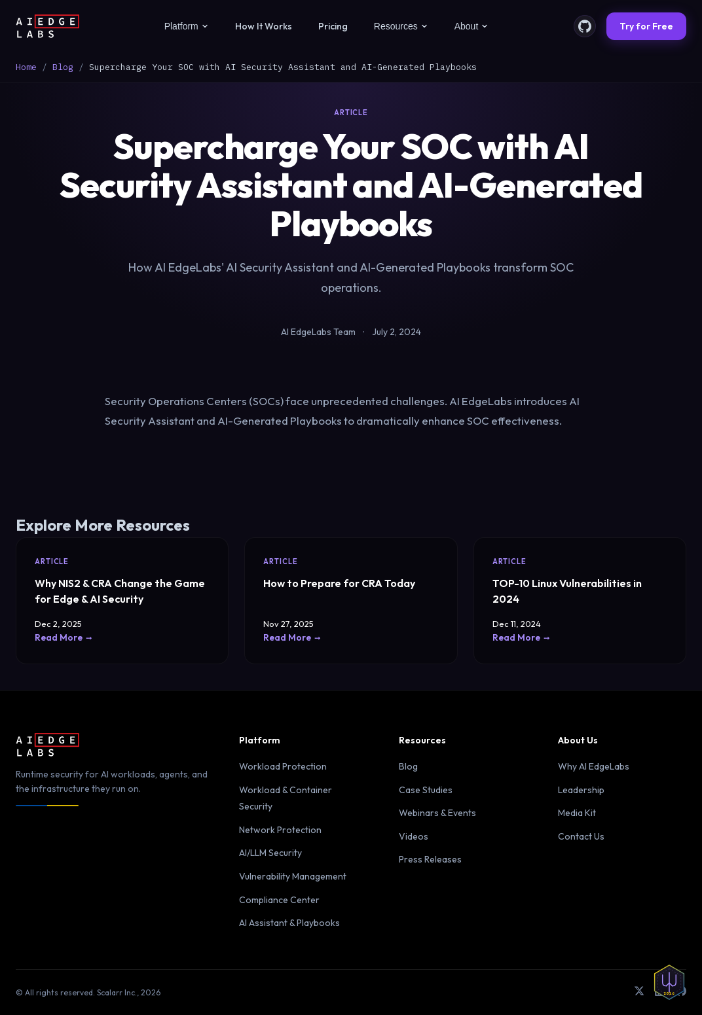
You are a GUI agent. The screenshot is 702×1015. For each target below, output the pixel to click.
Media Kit (577, 813)
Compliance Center (279, 900)
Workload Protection (283, 766)
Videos (413, 836)
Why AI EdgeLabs (593, 766)
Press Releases (430, 859)
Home (26, 67)
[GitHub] (585, 26)
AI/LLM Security (270, 853)
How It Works (263, 26)
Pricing (333, 26)
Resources (401, 26)
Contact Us (581, 836)
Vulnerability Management (292, 876)
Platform (186, 26)
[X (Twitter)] (639, 992)
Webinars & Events (437, 813)
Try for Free (646, 26)
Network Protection (280, 830)
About (471, 26)
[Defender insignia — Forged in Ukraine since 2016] (669, 982)
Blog (62, 67)
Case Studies (426, 790)
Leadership (581, 790)
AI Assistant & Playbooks (289, 923)
